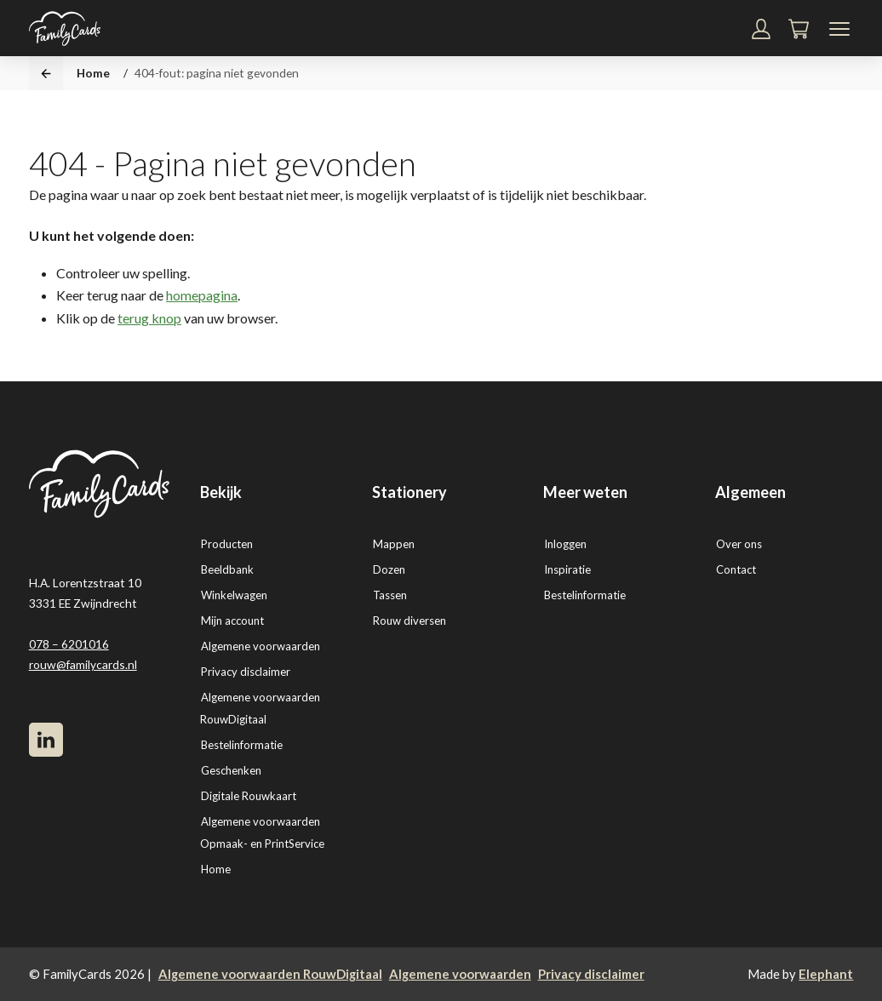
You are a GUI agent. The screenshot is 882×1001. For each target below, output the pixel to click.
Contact (736, 569)
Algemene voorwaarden (260, 646)
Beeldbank (227, 569)
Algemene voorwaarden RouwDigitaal (270, 973)
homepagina (202, 295)
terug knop (149, 318)
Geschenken (231, 770)
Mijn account (232, 620)
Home (93, 73)
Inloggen (565, 544)
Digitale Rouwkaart (248, 796)
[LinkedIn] (46, 740)
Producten (227, 544)
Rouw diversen (409, 620)
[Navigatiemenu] (839, 29)
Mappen (394, 544)
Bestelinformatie (242, 745)
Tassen (390, 595)
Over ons (739, 544)
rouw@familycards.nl (83, 664)
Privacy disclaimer (245, 671)
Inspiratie (567, 569)
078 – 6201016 (69, 644)
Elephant (826, 973)
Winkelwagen (234, 595)
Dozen (389, 569)
